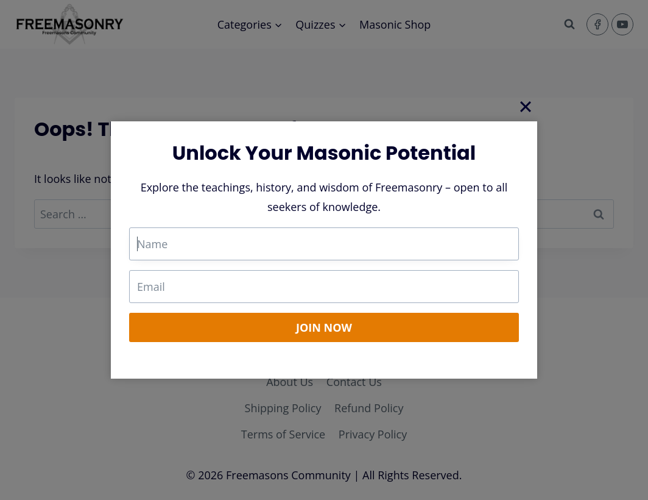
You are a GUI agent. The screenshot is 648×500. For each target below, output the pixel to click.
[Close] (525, 106)
